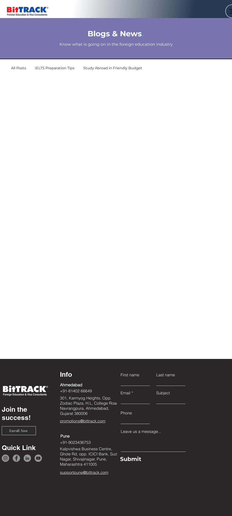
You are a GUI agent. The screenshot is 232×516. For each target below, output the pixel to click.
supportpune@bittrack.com (84, 472)
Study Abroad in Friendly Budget (112, 68)
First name (130, 375)
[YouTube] (38, 458)
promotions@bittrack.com (82, 421)
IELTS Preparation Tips (54, 68)
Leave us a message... (141, 432)
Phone (126, 413)
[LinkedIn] (27, 458)
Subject (163, 393)
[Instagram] (5, 458)
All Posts (18, 68)
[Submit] (152, 459)
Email (125, 393)
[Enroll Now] (19, 430)
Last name (165, 375)
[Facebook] (16, 458)
